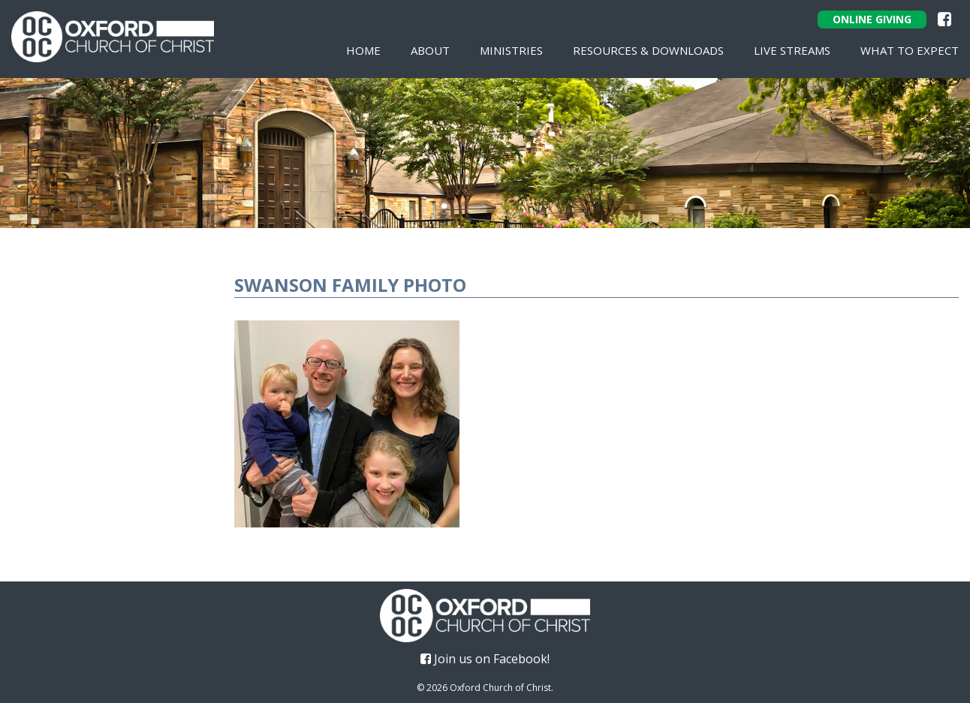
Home (363, 50)
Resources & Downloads (648, 50)
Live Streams (792, 50)
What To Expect (909, 50)
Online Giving (872, 19)
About (430, 50)
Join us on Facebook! (485, 658)
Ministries (511, 50)
